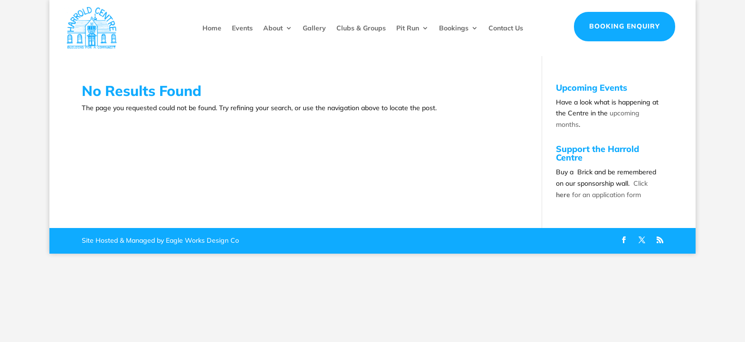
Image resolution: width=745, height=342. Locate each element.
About (273, 28)
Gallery (314, 28)
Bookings (453, 28)
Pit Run (407, 28)
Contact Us (505, 28)
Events (242, 28)
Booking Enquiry (624, 26)
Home (211, 28)
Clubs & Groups (361, 28)
